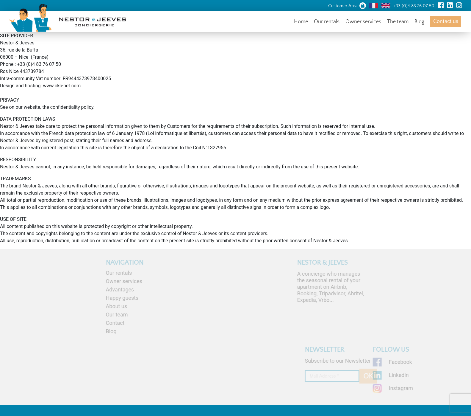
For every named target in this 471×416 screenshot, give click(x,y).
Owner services (363, 22)
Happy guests (107, 298)
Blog (419, 22)
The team (398, 22)
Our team (102, 314)
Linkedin (408, 375)
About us (102, 306)
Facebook (409, 362)
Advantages (105, 289)
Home (301, 22)
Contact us (445, 21)
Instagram (410, 388)
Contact (100, 323)
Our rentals (326, 22)
